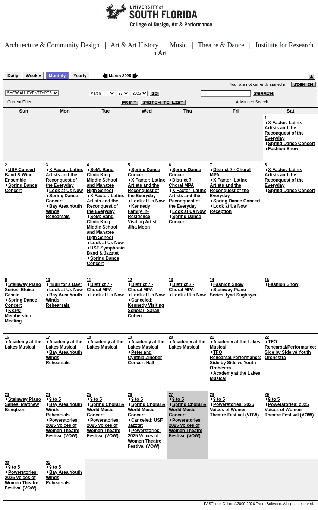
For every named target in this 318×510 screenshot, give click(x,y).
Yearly (79, 75)
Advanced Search (252, 102)
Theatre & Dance (221, 45)
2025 (126, 75)
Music (178, 45)
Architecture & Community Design (52, 45)
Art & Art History (135, 45)
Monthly (57, 75)
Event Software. (269, 504)
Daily (12, 75)
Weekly (33, 75)
